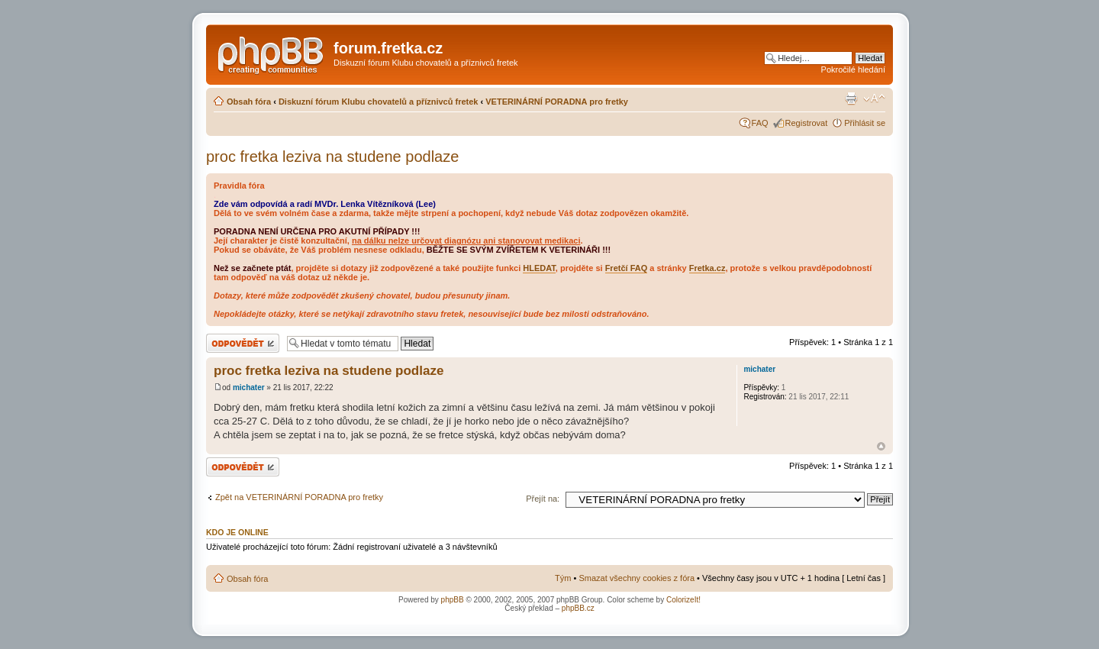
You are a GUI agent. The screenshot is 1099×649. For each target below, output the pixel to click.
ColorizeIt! (683, 600)
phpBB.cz (578, 608)
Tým (563, 578)
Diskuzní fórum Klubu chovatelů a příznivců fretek (379, 101)
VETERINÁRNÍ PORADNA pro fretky (556, 101)
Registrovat (806, 123)
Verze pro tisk (851, 98)
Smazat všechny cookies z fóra (637, 578)
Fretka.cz (707, 268)
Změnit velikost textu (874, 98)
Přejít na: (542, 498)
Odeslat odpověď (242, 343)
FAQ (760, 123)
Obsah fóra (249, 101)
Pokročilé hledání (853, 69)
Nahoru (881, 446)
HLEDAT (539, 268)
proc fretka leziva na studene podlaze (332, 156)
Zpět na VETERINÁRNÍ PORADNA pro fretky (299, 497)
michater (249, 387)
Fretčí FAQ (626, 268)
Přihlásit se (864, 123)
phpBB (452, 600)
